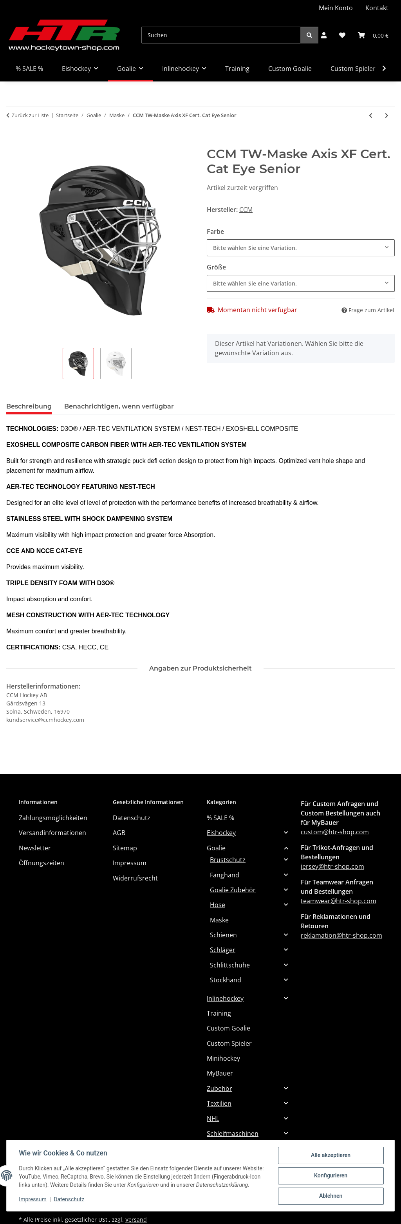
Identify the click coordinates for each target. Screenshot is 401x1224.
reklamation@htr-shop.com (341, 935)
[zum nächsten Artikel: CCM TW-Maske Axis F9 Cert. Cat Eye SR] (387, 115)
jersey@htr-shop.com (332, 866)
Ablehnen (330, 1193)
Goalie (216, 848)
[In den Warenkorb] (12, 142)
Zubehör (219, 1088)
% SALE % (220, 818)
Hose (217, 904)
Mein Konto (336, 8)
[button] (324, 35)
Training (219, 1013)
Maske (219, 920)
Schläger (222, 950)
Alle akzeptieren (330, 1152)
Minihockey (223, 1058)
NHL (213, 1118)
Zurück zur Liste (30, 115)
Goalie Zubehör (233, 890)
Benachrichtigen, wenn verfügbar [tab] (119, 406)
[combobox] (301, 247)
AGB (119, 832)
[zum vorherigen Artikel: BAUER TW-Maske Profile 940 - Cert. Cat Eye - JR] (371, 115)
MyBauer (220, 1073)
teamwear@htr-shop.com (338, 901)
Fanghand (224, 875)
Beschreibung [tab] (29, 406)
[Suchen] (221, 35)
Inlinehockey (225, 998)
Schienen (223, 935)
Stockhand (225, 980)
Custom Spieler (229, 1043)
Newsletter (35, 848)
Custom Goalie (228, 1028)
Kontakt (376, 8)
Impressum (33, 1200)
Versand (136, 1219)
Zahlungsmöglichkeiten (53, 818)
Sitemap (125, 848)
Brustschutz (228, 859)
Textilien (219, 1103)
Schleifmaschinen (232, 1133)
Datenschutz (69, 1200)
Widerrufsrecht (135, 878)
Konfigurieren (330, 1173)
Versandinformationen (52, 832)
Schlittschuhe (230, 965)
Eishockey (221, 832)
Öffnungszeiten (41, 863)
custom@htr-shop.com (335, 832)
